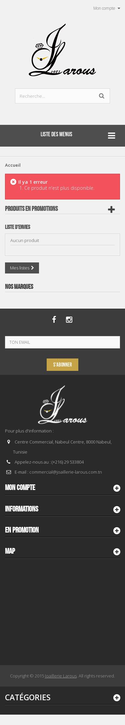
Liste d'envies (17, 227)
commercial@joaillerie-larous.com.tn (65, 472)
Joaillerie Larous (61, 676)
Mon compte (20, 487)
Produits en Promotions (31, 209)
